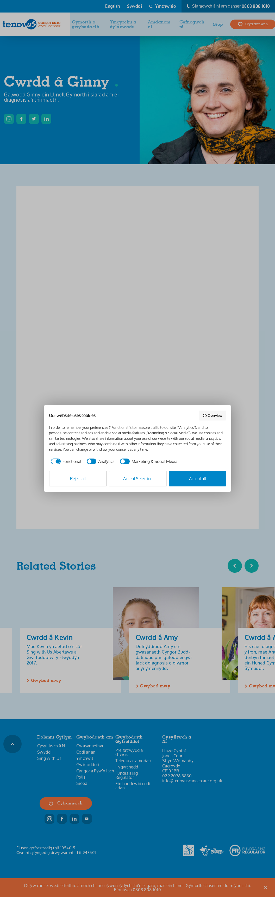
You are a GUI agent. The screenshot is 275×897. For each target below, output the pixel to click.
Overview (213, 415)
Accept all (197, 478)
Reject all (78, 478)
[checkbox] (65, 461)
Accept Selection (138, 478)
